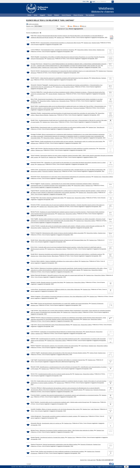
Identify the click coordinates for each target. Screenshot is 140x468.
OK (126, 467)
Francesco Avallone (47, 171)
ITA (88, 1)
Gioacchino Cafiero (82, 49)
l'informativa (119, 467)
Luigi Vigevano (95, 409)
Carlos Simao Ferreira (45, 256)
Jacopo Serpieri (52, 94)
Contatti (29, 464)
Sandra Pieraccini (90, 331)
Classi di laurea (78, 15)
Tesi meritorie (90, 15)
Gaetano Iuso (60, 37)
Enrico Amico (92, 49)
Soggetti (42, 15)
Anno (35, 15)
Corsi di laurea (66, 15)
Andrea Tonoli (93, 353)
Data (67, 28)
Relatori (56, 15)
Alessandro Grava (64, 101)
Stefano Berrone (96, 78)
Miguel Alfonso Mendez (41, 115)
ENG (84, 1)
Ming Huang (55, 256)
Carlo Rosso (84, 345)
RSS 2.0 (84, 26)
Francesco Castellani (79, 108)
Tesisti (50, 15)
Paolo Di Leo (44, 157)
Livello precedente (33, 24)
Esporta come (29, 26)
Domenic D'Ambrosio (97, 303)
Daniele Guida (96, 42)
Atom (70, 26)
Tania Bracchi (100, 127)
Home (29, 15)
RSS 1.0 (77, 26)
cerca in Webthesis (101, 1)
